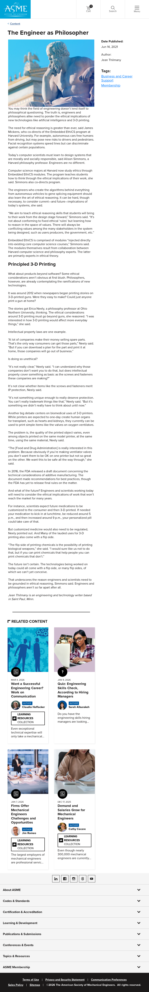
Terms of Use (31, 980)
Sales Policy (15, 985)
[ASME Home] (15, 9)
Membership (110, 85)
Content (15, 23)
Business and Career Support (117, 78)
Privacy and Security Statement (65, 980)
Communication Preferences (109, 980)
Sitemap (35, 985)
